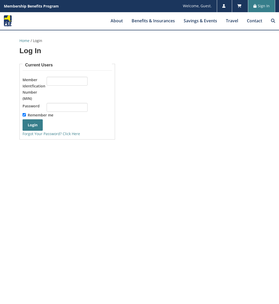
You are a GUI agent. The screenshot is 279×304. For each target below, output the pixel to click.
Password (31, 105)
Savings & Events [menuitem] (200, 21)
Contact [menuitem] (254, 21)
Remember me (40, 115)
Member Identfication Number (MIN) (34, 89)
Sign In (261, 5)
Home (24, 40)
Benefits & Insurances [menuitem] (153, 21)
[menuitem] (273, 21)
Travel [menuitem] (232, 21)
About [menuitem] (117, 21)
